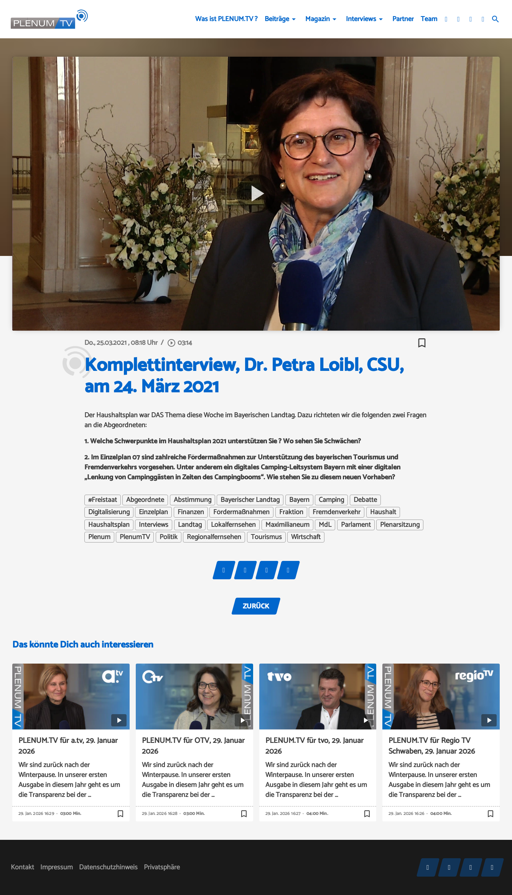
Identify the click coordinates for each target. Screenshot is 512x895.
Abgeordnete (145, 500)
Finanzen (191, 512)
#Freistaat (102, 500)
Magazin (317, 19)
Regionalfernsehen (214, 537)
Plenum (99, 537)
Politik (169, 537)
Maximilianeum (287, 525)
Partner (403, 19)
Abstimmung (192, 500)
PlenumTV (135, 537)
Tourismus (266, 537)
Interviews (361, 19)
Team (429, 19)
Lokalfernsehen (233, 525)
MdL (325, 525)
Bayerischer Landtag (250, 500)
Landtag (190, 525)
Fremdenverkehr (337, 512)
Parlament (356, 525)
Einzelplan (153, 512)
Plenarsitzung (400, 525)
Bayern (299, 500)
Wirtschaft (306, 537)
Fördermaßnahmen (241, 512)
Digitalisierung (109, 512)
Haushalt (383, 512)
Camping (331, 500)
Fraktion (291, 512)
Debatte (365, 500)
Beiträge (277, 19)
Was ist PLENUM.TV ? (226, 19)
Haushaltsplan (109, 525)
